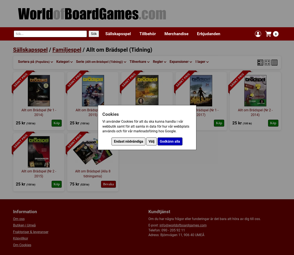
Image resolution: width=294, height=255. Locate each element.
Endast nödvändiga (128, 141)
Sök (94, 34)
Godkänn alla (170, 141)
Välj (151, 141)
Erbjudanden (208, 33)
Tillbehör (147, 33)
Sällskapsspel (118, 33)
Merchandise (176, 33)
